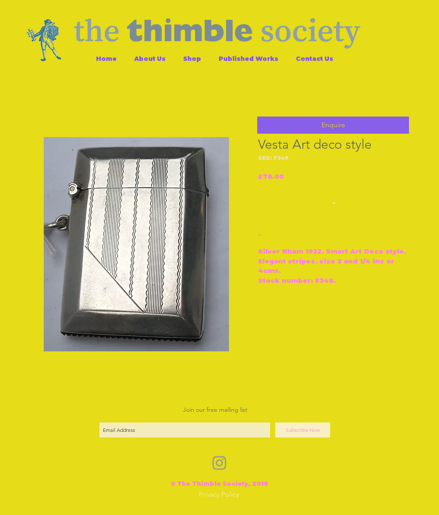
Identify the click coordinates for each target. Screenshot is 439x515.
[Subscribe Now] (302, 429)
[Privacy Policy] (219, 495)
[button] (333, 125)
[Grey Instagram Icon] (219, 463)
